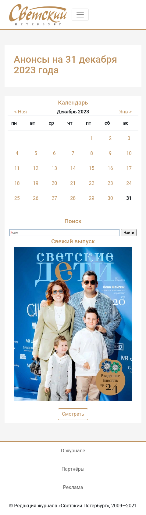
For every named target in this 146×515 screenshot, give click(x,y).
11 (17, 168)
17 (129, 168)
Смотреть (73, 414)
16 (110, 168)
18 (17, 183)
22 (91, 183)
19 (35, 183)
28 (73, 198)
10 (129, 153)
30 (110, 198)
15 (91, 168)
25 (17, 198)
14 (73, 168)
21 (73, 183)
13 (54, 168)
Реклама (73, 487)
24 (129, 183)
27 (54, 198)
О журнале (73, 451)
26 (35, 198)
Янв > (125, 112)
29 (91, 198)
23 (110, 183)
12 (35, 168)
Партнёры (73, 469)
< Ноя (20, 112)
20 (54, 183)
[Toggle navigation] (80, 15)
